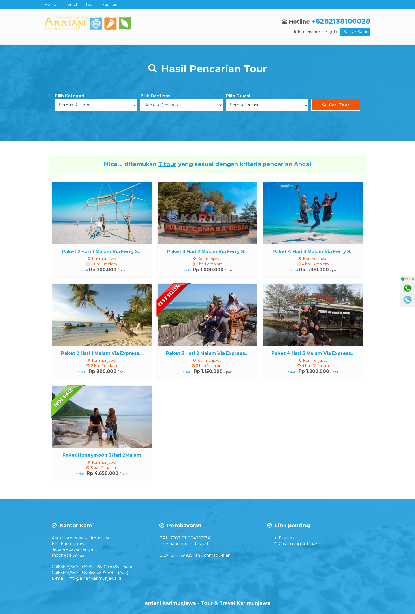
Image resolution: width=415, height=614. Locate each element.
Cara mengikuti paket (300, 543)
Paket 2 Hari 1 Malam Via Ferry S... (102, 251)
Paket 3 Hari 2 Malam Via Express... (207, 353)
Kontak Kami (355, 31)
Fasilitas (109, 4)
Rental (71, 4)
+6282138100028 (341, 21)
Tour (90, 4)
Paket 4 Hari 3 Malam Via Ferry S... (313, 251)
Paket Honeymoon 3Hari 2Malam (102, 455)
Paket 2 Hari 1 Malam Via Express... (102, 353)
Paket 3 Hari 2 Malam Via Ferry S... (207, 251)
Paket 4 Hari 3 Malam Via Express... (312, 353)
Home (50, 4)
